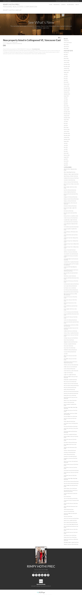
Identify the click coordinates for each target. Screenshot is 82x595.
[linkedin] (39, 575)
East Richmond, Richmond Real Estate (71, 289)
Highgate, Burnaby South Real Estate (70, 341)
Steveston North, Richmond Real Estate (71, 481)
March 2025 (66, 82)
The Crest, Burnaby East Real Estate (70, 498)
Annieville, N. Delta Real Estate (69, 180)
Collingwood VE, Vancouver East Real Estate (14, 43)
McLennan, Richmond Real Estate (70, 387)
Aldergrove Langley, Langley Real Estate (71, 174)
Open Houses (66, 46)
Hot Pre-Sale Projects (68, 42)
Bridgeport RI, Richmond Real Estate (70, 196)
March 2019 (66, 161)
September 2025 (67, 70)
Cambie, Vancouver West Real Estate (71, 217)
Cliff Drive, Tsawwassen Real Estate (70, 251)
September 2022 (67, 139)
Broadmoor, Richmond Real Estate (70, 205)
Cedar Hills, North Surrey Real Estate (71, 221)
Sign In (4, 1)
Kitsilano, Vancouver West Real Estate (71, 364)
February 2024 (66, 107)
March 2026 (66, 58)
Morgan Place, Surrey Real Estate (70, 395)
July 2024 (65, 97)
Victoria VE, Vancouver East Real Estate (71, 518)
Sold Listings (66, 48)
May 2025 (66, 78)
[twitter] (36, 575)
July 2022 (65, 143)
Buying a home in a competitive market (71, 215)
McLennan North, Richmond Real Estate (71, 385)
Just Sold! (65, 353)
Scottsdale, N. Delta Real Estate (69, 452)
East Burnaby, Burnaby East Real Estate (71, 283)
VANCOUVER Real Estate (68, 509)
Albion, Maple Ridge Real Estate (69, 172)
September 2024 (67, 94)
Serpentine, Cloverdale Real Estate (70, 456)
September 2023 (67, 117)
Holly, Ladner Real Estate (68, 345)
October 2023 (66, 115)
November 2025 (67, 66)
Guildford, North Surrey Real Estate (70, 331)
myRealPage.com (41, 592)
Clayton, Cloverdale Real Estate (70, 249)
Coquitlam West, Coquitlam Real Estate (71, 261)
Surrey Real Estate (67, 496)
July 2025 (65, 74)
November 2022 (67, 135)
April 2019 (66, 159)
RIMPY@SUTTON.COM (43, 572)
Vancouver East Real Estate (69, 511)
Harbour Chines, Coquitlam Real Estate (71, 332)
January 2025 (66, 86)
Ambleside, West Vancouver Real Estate (71, 178)
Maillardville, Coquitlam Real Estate (70, 379)
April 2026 (66, 56)
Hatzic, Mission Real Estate (69, 339)
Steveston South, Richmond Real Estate (71, 483)
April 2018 (66, 165)
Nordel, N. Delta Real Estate (69, 402)
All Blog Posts (66, 40)
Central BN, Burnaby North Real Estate (71, 226)
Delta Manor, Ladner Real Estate (70, 275)
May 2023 (66, 123)
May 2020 (66, 151)
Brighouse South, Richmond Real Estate (71, 198)
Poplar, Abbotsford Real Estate (69, 421)
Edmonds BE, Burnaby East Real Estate (71, 291)
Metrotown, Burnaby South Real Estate (71, 391)
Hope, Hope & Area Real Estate (69, 347)
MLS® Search (70, 4)
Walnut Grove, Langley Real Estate (70, 520)
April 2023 (66, 125)
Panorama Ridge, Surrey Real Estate (70, 416)
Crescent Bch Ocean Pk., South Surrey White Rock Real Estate (71, 270)
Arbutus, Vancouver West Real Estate (71, 181)
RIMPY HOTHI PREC (11, 4)
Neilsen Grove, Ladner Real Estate (70, 400)
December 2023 (67, 111)
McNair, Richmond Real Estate (69, 389)
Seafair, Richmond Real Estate (69, 454)
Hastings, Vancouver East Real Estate (71, 337)
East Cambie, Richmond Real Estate (70, 285)
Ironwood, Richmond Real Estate (70, 351)
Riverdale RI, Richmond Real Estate (70, 442)
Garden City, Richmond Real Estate (70, 319)
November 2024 (67, 90)
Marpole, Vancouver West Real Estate (71, 383)
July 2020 (65, 149)
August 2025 (66, 72)
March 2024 (66, 105)
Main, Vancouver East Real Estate (70, 381)
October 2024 (66, 92)
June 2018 (66, 163)
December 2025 (67, 64)
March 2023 (66, 127)
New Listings (66, 44)
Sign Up (9, 1)
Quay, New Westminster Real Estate (70, 426)
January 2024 (66, 109)
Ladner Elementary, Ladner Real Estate (71, 370)
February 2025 (66, 84)
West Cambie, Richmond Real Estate (70, 522)
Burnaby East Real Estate (68, 210)
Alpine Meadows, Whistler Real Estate (71, 176)
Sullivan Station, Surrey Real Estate (70, 488)
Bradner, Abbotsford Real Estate (70, 191)
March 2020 (66, 153)
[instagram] (45, 575)
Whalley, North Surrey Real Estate (70, 537)
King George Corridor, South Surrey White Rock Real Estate (70, 362)
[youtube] (42, 575)
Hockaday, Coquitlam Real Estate (70, 343)
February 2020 (66, 155)
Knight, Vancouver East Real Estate (70, 366)
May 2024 (66, 101)
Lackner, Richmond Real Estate (69, 368)
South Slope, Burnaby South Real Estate (71, 470)
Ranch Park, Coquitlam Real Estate (70, 434)
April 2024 (66, 103)
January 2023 (66, 131)
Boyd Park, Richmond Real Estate (70, 190)
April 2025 (66, 80)
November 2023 (67, 113)
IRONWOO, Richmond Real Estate (70, 349)
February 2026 (66, 60)
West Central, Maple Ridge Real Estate (71, 524)
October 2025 (66, 68)
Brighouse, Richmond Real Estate (70, 200)
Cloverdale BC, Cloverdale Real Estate (71, 253)
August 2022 (66, 141)
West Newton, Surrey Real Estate (70, 535)
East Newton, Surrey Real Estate (70, 287)
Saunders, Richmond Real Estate (70, 450)
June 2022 (66, 145)
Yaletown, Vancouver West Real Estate (71, 544)
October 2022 (66, 137)
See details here (36, 49)
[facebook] (33, 575)
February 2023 (66, 129)
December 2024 (67, 88)
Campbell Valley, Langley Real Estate (70, 219)
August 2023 (66, 119)
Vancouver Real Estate (68, 516)
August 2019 (66, 157)
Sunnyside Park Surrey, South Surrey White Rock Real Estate (71, 491)
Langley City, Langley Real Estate (70, 374)
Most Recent (66, 52)
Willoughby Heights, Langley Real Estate (71, 542)
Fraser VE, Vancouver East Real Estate (71, 311)
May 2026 (66, 54)
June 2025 (66, 76)
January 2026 (66, 62)
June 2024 (66, 99)
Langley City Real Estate (68, 372)
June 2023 (66, 121)
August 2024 (66, 95)
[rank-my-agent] (48, 575)
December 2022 (67, 133)
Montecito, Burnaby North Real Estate (71, 393)
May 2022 (66, 147)
